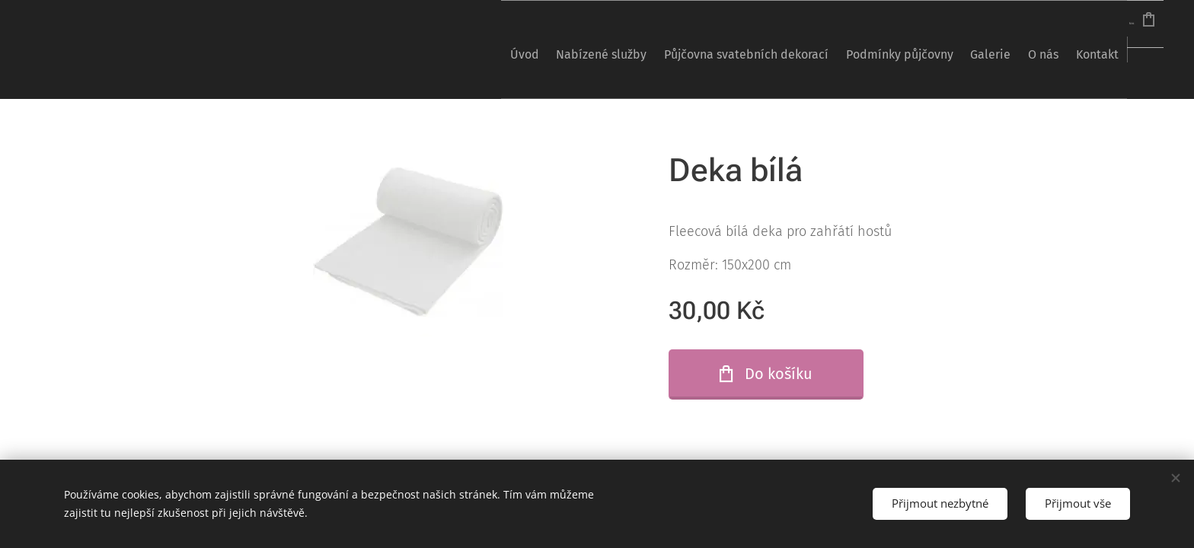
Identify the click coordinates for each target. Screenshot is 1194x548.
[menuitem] (422, 49)
